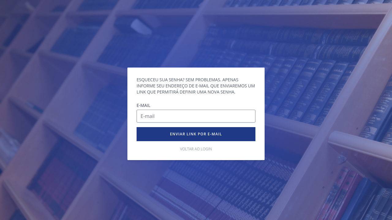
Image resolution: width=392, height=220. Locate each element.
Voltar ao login (196, 149)
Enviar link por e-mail (196, 134)
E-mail (143, 105)
